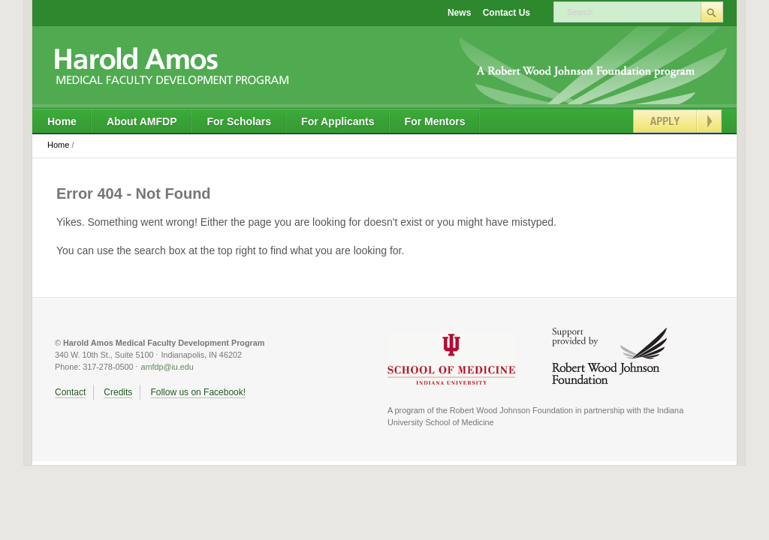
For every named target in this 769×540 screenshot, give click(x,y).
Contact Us (506, 13)
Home (62, 122)
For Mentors (435, 122)
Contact (70, 392)
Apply (677, 121)
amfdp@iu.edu (166, 366)
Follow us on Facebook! (198, 392)
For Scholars (239, 122)
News (459, 13)
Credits (118, 392)
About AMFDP (142, 122)
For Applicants (338, 122)
